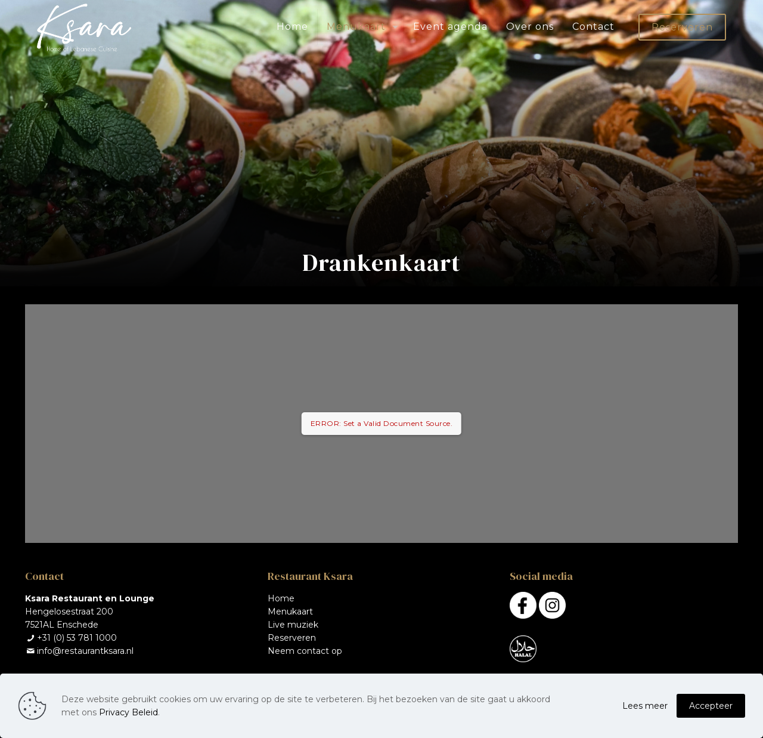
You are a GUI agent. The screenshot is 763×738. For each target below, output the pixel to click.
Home (281, 598)
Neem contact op (305, 651)
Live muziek (293, 624)
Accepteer (711, 705)
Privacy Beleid (128, 712)
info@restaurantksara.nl (85, 651)
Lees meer (645, 705)
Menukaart (290, 611)
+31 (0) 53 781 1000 (77, 637)
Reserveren (682, 27)
